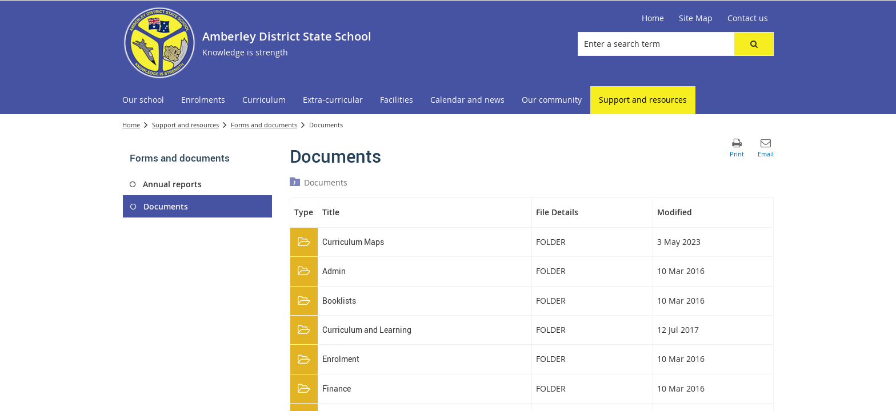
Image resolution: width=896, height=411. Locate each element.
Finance (336, 388)
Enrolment (340, 358)
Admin (334, 270)
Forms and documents (264, 124)
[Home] (653, 18)
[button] (753, 44)
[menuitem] (143, 100)
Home (131, 124)
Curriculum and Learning (366, 329)
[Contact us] (748, 18)
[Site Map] (695, 18)
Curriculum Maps (353, 241)
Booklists (339, 300)
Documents (325, 182)
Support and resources (185, 124)
